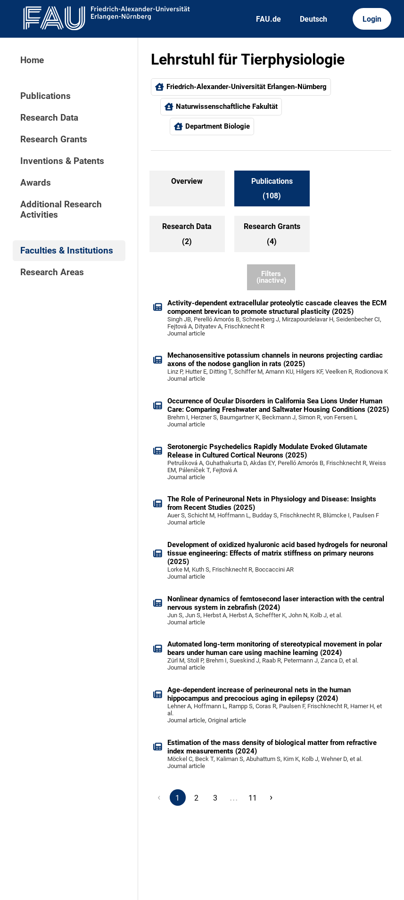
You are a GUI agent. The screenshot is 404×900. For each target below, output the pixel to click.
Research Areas (52, 272)
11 (252, 798)
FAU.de (268, 19)
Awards (35, 183)
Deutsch (313, 19)
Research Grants (53, 139)
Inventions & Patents (62, 161)
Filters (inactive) (271, 277)
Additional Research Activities (61, 209)
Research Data (49, 118)
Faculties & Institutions (66, 250)
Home (32, 60)
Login (372, 19)
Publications (45, 96)
